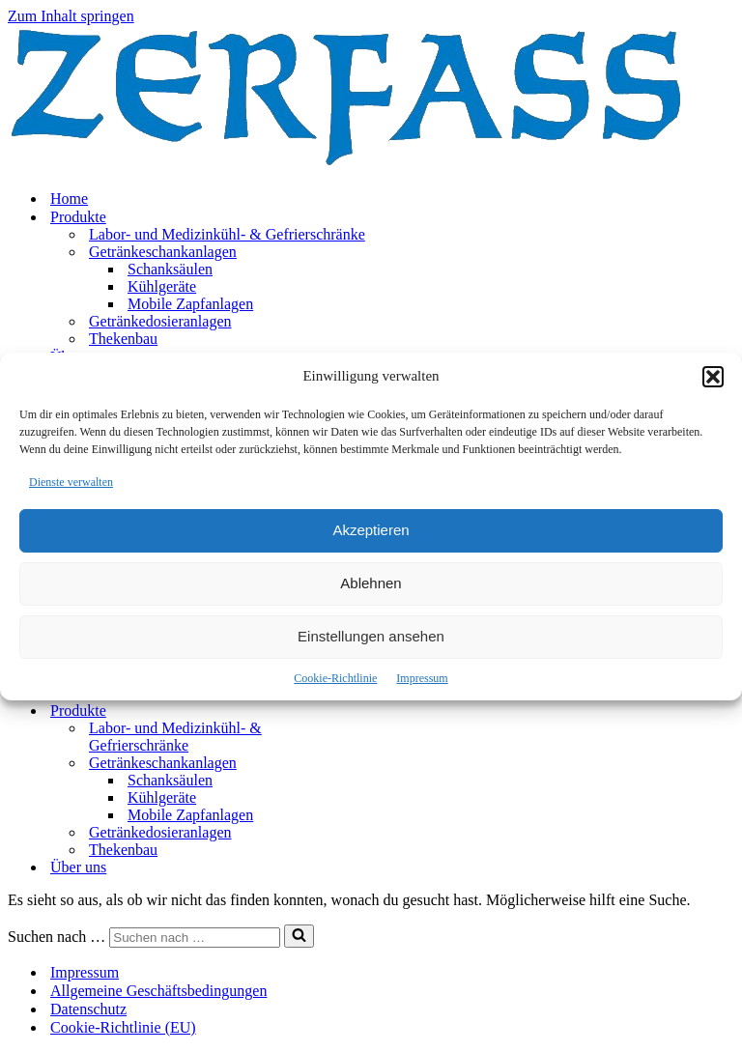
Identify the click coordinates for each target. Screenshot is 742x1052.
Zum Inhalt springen (71, 16)
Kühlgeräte (162, 286)
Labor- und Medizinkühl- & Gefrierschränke (227, 234)
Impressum (421, 678)
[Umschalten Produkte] (346, 711)
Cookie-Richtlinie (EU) (123, 1027)
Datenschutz (88, 1009)
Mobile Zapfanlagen (190, 304)
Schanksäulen (170, 269)
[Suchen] (194, 937)
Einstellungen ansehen (371, 636)
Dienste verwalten (71, 482)
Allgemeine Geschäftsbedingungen (158, 990)
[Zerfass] (346, 164)
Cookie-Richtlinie (335, 678)
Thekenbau (123, 338)
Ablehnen (370, 583)
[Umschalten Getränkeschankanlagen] (346, 763)
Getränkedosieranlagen (160, 321)
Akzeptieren (370, 530)
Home (69, 198)
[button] (713, 376)
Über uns (78, 867)
